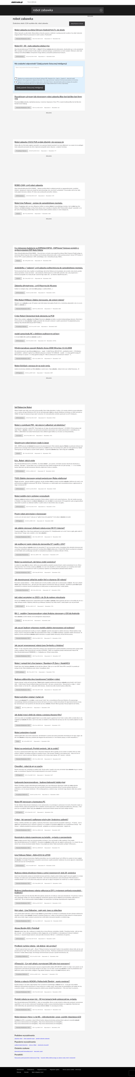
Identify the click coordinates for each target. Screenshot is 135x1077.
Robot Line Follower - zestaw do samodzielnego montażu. (39, 203)
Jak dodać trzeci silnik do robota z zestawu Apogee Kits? (38, 715)
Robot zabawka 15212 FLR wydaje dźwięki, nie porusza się (39, 142)
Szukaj (101, 10)
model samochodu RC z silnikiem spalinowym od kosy (37, 334)
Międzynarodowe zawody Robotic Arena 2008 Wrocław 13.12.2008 (43, 348)
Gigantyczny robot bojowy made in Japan (32, 443)
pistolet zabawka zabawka (43, 1038)
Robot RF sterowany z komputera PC (30, 802)
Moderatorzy (30, 1069)
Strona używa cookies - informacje (72, 1069)
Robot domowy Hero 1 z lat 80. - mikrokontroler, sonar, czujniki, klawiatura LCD (48, 1017)
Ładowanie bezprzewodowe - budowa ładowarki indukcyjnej (40, 782)
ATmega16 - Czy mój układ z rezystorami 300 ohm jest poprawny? (42, 964)
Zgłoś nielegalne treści (37, 1072)
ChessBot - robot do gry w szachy (29, 766)
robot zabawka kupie (29, 1038)
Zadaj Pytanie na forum (77, 23)
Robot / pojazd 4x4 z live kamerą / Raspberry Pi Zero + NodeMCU (42, 663)
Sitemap (19, 1072)
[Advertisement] (49, 126)
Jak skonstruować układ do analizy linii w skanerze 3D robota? (40, 580)
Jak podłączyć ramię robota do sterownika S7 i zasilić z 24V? (40, 544)
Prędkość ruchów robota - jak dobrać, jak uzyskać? (36, 946)
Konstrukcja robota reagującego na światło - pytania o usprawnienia (43, 837)
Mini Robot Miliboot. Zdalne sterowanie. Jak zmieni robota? (39, 300)
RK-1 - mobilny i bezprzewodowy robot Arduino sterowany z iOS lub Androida (47, 613)
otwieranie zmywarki (43, 1045)
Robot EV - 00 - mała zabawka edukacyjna (32, 46)
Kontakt (26, 1072)
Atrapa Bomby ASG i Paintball (27, 928)
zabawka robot (18, 1038)
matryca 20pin (33, 1045)
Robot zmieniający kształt (25, 732)
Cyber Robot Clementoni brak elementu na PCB (34, 316)
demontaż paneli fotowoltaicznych (24, 1051)
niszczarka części (38, 1051)
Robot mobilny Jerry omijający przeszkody (32, 496)
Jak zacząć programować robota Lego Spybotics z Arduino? (39, 645)
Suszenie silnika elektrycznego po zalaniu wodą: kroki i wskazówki (58, 1057)
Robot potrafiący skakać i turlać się (29, 697)
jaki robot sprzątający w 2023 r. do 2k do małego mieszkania (40, 597)
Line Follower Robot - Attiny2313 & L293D (32, 855)
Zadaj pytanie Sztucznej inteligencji (29, 88)
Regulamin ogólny (54, 1069)
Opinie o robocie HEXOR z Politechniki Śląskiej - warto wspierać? (42, 981)
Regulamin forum (42, 1069)
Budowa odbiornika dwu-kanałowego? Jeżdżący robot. (37, 679)
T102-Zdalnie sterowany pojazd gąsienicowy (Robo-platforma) (41, 478)
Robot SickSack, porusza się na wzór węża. (32, 366)
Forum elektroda (32, 2)
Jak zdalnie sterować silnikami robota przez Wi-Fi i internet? (40, 528)
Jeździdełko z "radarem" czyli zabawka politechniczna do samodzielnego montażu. (49, 268)
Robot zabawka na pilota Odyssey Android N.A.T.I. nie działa (40, 30)
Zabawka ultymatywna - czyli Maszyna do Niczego (36, 286)
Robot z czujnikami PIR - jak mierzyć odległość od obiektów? (40, 425)
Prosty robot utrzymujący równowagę (30, 514)
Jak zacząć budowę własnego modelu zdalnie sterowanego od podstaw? (45, 628)
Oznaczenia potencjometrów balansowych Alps (27, 1057)
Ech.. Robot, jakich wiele (25, 461)
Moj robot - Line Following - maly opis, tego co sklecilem (38, 910)
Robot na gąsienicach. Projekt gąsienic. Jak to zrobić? (37, 748)
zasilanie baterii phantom (21, 1045)
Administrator (20, 1069)
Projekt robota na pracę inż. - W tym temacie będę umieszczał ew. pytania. (46, 999)
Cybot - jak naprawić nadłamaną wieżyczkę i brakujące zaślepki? (41, 820)
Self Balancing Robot (23, 407)
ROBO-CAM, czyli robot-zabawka (29, 185)
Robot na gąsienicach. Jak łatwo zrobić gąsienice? (35, 562)
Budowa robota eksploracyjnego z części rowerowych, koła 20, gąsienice (45, 873)
